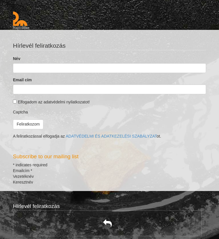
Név (16, 58)
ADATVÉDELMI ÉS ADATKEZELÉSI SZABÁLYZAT (111, 136)
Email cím (22, 80)
